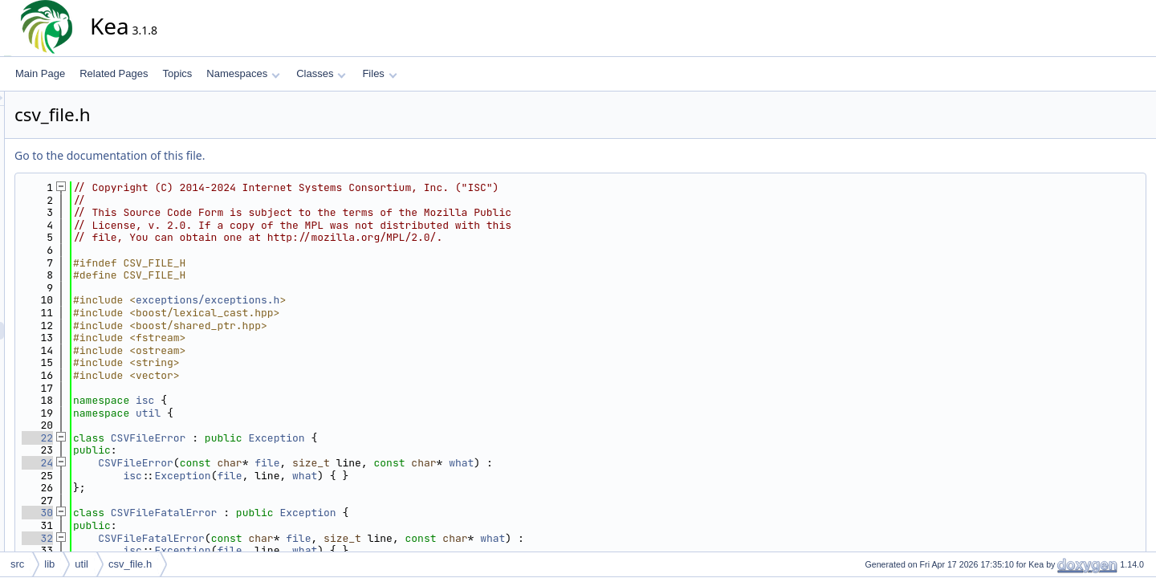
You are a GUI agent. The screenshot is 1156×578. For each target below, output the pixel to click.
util (292, 413)
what (605, 463)
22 (181, 438)
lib (49, 564)
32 (181, 538)
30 (181, 512)
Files (379, 73)
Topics (177, 73)
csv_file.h (130, 564)
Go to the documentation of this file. (254, 155)
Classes (321, 73)
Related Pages (113, 73)
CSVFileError (293, 438)
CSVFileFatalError (308, 512)
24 (181, 463)
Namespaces (242, 73)
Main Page (40, 73)
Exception (421, 438)
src (17, 564)
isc (289, 400)
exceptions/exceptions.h (352, 300)
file (411, 463)
